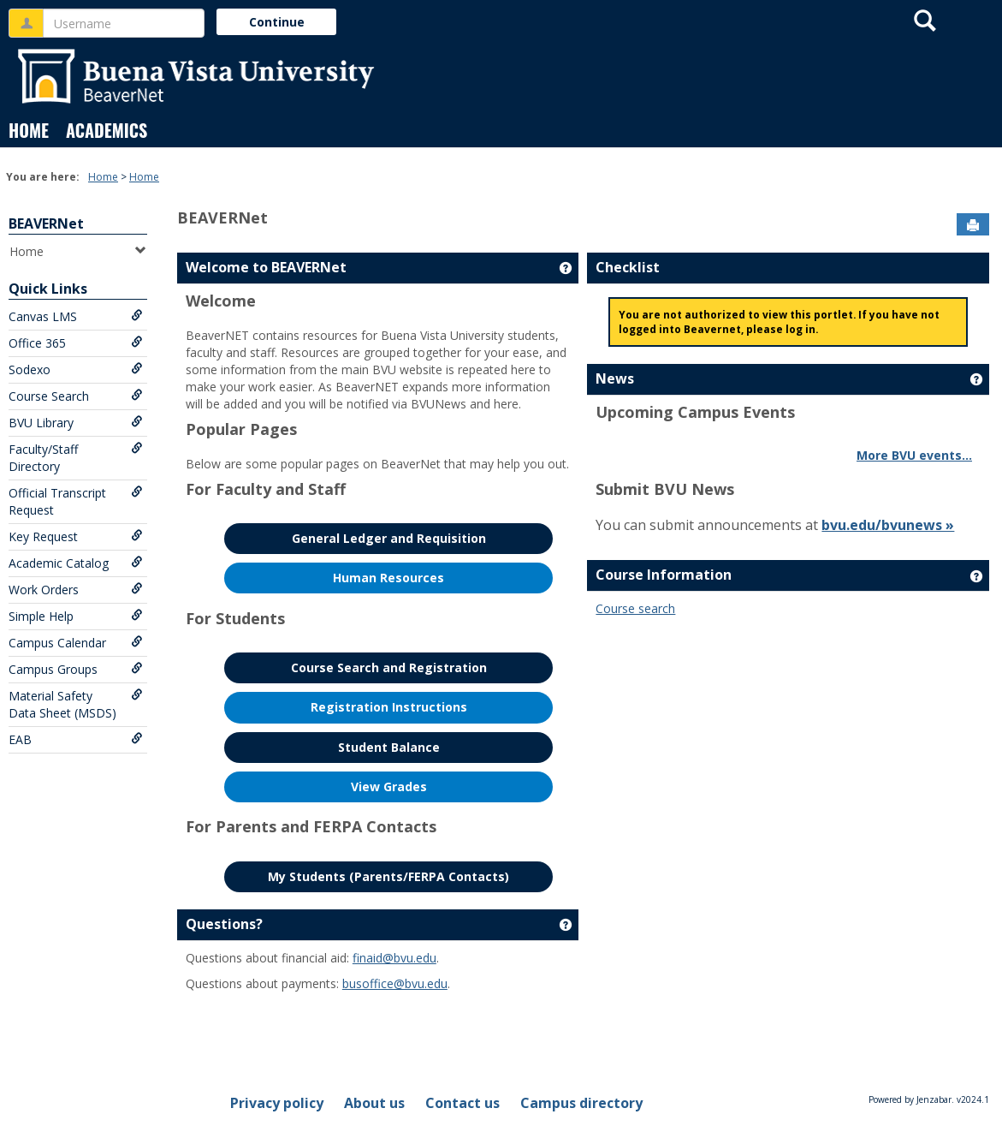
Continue (277, 22)
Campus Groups (76, 669)
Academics (106, 130)
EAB (76, 739)
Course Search (76, 396)
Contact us (462, 1102)
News (615, 378)
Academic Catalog (76, 563)
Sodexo (76, 369)
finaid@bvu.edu (394, 958)
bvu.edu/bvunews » (887, 524)
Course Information (664, 574)
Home (29, 130)
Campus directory (581, 1102)
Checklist (628, 267)
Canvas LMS (76, 316)
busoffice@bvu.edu (395, 983)
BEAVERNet (46, 223)
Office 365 (76, 343)
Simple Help (76, 616)
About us (374, 1102)
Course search (635, 608)
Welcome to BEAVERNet (266, 267)
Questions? (224, 924)
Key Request (76, 536)
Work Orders (76, 589)
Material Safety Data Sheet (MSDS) (76, 704)
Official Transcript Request (76, 501)
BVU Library (76, 422)
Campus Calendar (76, 643)
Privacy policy (276, 1102)
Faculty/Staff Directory (76, 457)
